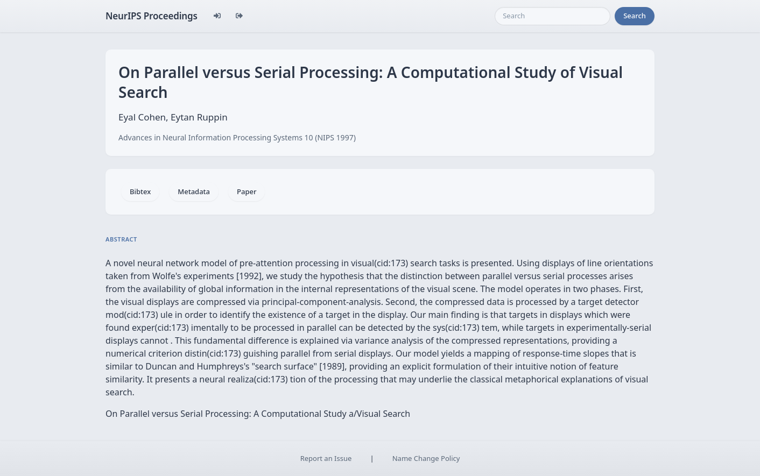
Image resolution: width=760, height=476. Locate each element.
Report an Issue (326, 458)
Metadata (194, 191)
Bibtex (140, 191)
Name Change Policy (426, 458)
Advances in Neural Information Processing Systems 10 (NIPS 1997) (237, 137)
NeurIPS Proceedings (151, 16)
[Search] (552, 16)
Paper (246, 191)
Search (634, 15)
